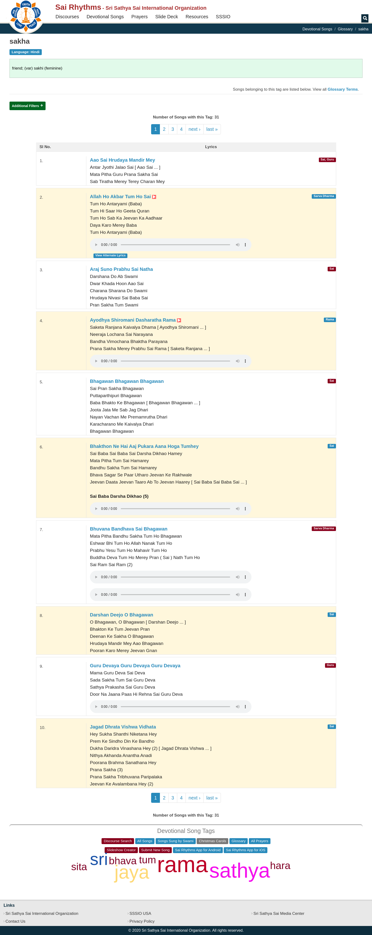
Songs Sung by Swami (176, 841)
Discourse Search (118, 841)
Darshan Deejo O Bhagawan (121, 614)
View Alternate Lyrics (110, 255)
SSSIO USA (140, 913)
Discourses (67, 16)
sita (79, 866)
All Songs (144, 841)
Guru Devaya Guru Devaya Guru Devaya (135, 665)
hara (280, 865)
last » (212, 129)
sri (99, 859)
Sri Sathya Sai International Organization (41, 913)
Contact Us (15, 921)
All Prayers (259, 841)
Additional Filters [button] (25, 106)
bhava (123, 860)
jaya (131, 872)
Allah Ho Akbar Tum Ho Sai (123, 196)
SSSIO (223, 16)
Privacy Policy (142, 921)
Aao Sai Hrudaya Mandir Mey (122, 160)
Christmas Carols (212, 841)
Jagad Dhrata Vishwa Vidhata (123, 726)
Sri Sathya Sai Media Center (278, 913)
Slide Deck (166, 16)
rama (182, 864)
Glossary (345, 29)
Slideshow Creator (121, 850)
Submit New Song (155, 850)
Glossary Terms (343, 89)
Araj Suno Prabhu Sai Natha (121, 269)
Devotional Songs (105, 16)
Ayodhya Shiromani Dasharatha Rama (135, 320)
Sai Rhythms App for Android (198, 850)
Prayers (139, 16)
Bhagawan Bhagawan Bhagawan (127, 381)
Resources (197, 16)
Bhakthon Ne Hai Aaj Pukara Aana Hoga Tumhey (144, 446)
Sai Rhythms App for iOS (245, 850)
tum (147, 859)
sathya (239, 870)
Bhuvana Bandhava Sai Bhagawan (128, 528)
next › (194, 129)
